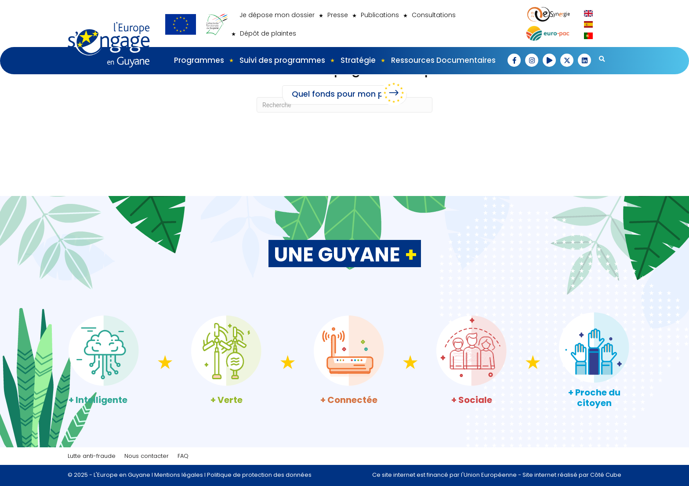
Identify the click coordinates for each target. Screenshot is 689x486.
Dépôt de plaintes (268, 33)
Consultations (434, 15)
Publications (380, 15)
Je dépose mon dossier (277, 15)
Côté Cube (605, 475)
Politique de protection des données (259, 475)
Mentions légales (178, 475)
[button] (514, 60)
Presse (337, 15)
